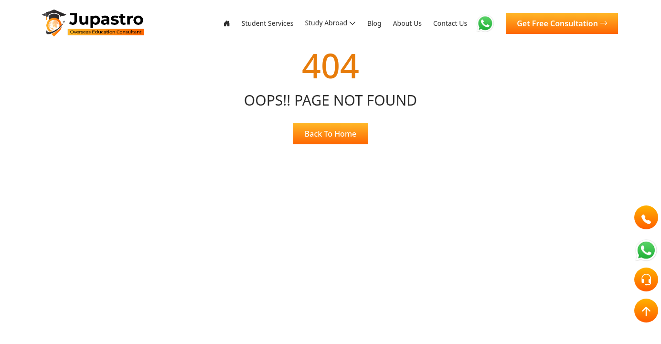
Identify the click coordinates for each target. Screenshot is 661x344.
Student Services (246, 23)
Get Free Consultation (562, 23)
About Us (400, 23)
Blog (364, 23)
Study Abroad (312, 23)
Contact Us (447, 23)
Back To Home (330, 134)
